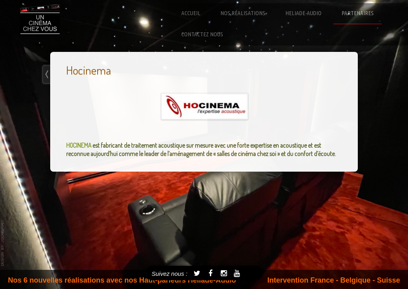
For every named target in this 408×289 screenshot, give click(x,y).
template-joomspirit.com (2, 243)
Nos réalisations (242, 13)
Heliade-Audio (303, 13)
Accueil (190, 13)
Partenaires (357, 13)
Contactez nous (202, 34)
